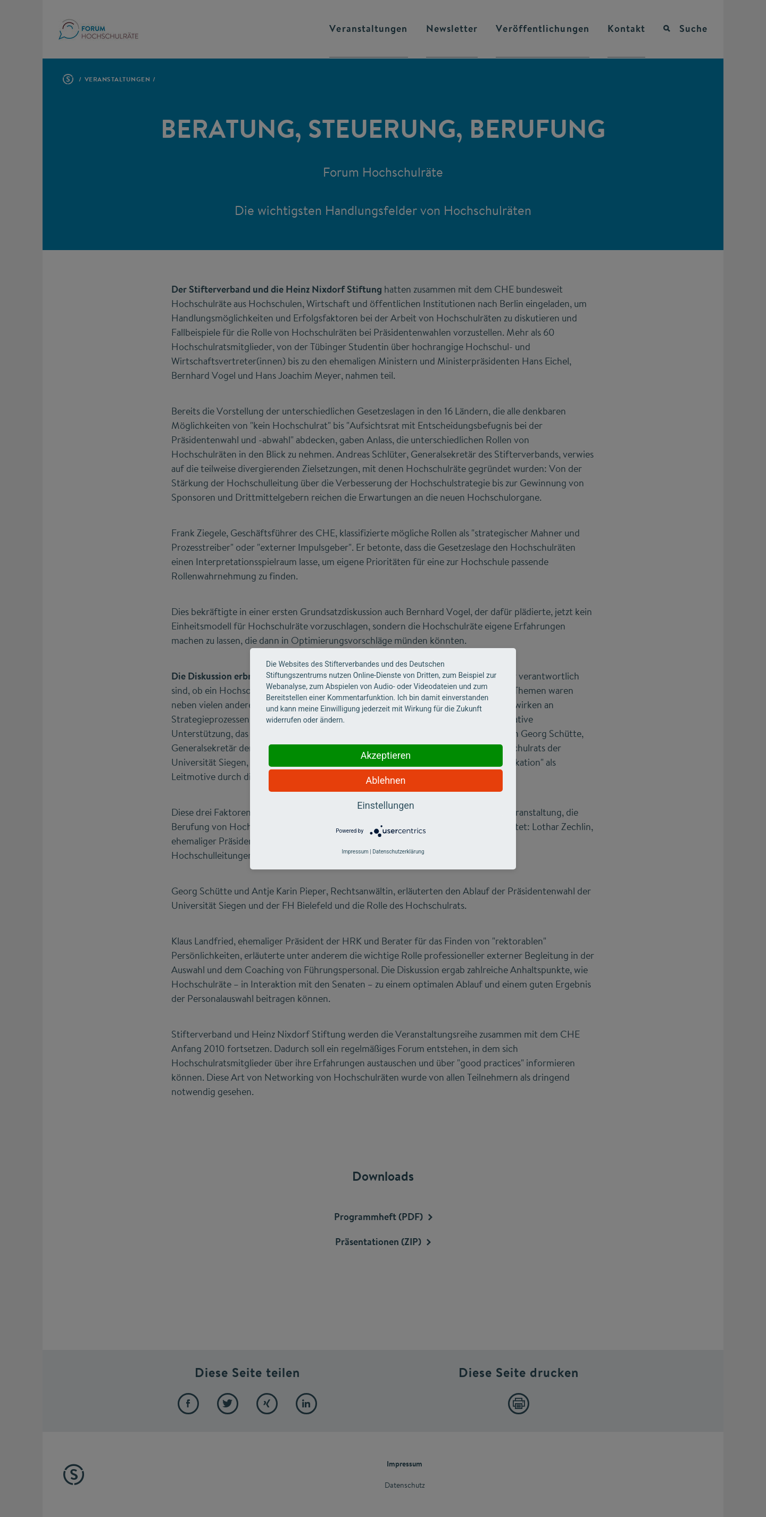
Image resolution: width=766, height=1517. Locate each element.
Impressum (355, 852)
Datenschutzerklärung (398, 852)
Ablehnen (385, 780)
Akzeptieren (386, 755)
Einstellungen (385, 805)
